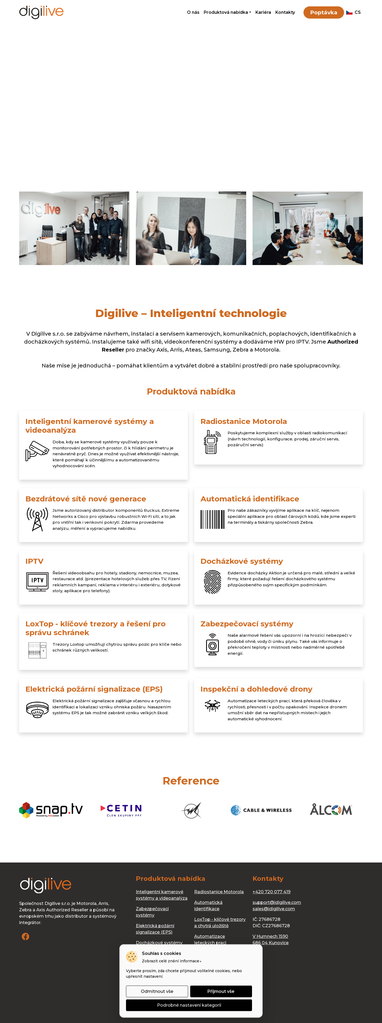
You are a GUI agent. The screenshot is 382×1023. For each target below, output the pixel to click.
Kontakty (285, 12)
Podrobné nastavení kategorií (189, 1005)
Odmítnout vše (157, 991)
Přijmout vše (221, 991)
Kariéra (263, 12)
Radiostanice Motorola (219, 891)
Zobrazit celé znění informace (170, 961)
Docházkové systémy (159, 942)
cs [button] (353, 12)
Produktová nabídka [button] (226, 12)
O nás (193, 12)
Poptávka (323, 12)
